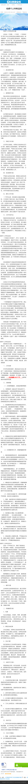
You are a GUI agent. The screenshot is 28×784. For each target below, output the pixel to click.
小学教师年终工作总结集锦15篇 (13, 777)
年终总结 (19, 4)
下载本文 (24, 12)
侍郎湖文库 (11, 782)
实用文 (13, 4)
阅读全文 (19, 12)
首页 (8, 4)
